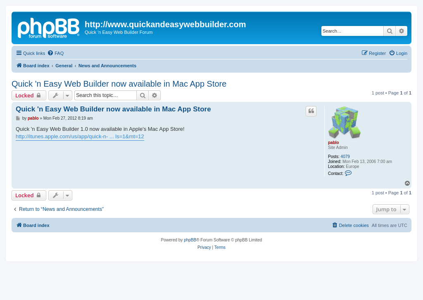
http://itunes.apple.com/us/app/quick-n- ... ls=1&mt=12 (80, 136)
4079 (345, 156)
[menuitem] (55, 53)
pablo (333, 142)
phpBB (190, 240)
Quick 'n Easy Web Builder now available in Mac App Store (119, 83)
